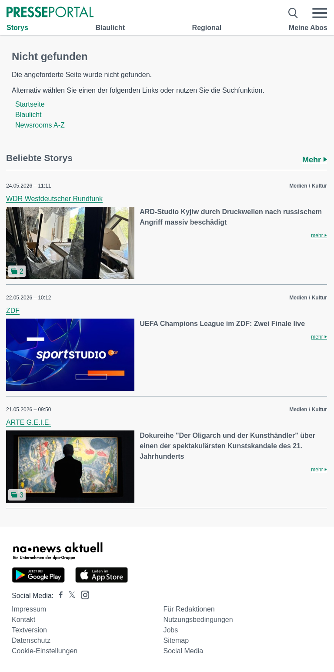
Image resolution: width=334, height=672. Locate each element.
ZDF (13, 310)
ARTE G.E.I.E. (28, 422)
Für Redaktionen (188, 609)
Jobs (170, 630)
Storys (17, 27)
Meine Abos (308, 27)
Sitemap (176, 640)
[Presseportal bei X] (69, 595)
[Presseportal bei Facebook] (58, 595)
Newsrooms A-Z (40, 125)
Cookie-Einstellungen (44, 651)
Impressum (29, 609)
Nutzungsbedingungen (198, 619)
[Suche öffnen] (293, 13)
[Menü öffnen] (319, 13)
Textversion (29, 630)
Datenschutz (31, 640)
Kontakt (23, 619)
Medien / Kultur (308, 186)
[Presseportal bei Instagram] (82, 594)
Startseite (30, 104)
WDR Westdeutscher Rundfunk (54, 198)
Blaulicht (110, 27)
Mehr (314, 159)
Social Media (183, 651)
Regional (207, 27)
